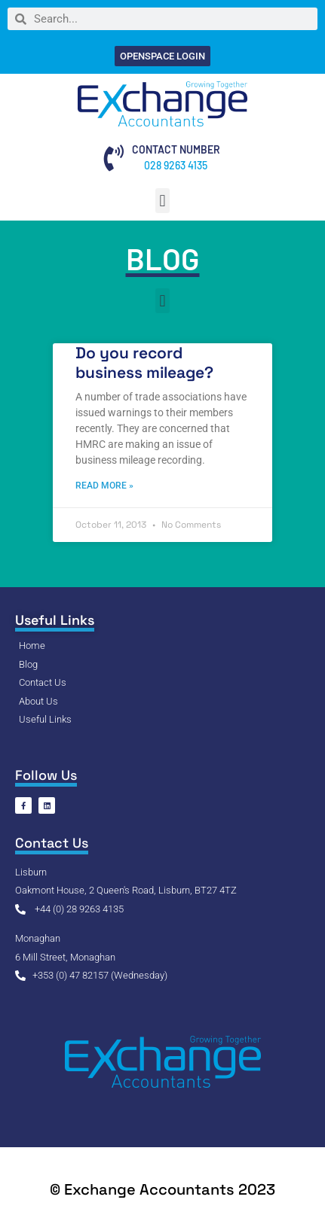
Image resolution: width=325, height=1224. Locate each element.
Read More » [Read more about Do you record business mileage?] (104, 485)
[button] (162, 200)
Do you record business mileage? (144, 362)
